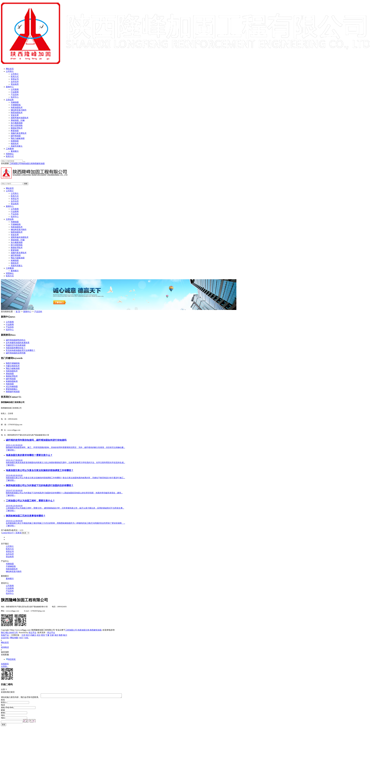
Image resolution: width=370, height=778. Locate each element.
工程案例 (10, 149)
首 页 (18, 312)
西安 (43, 635)
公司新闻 (15, 89)
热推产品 (5, 635)
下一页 (15, 533)
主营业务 (10, 100)
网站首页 (10, 69)
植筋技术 (15, 143)
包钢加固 (15, 102)
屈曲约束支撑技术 (18, 133)
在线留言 (5, 664)
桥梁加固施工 (12, 389)
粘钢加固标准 (12, 381)
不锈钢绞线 (16, 105)
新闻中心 (10, 87)
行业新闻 (15, 92)
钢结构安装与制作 (18, 110)
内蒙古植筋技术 (13, 366)
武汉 (39, 635)
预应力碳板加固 (18, 138)
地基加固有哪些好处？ (16, 348)
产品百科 (15, 94)
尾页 (20, 533)
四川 (28, 635)
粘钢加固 (15, 141)
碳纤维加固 (16, 136)
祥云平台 (32, 633)
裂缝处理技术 (17, 128)
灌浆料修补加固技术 (19, 118)
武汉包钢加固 (12, 386)
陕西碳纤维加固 (13, 392)
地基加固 (10, 384)
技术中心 (15, 97)
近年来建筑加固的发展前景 (17, 343)
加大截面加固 (17, 123)
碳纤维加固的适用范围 (16, 353)
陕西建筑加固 (39, 163)
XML (26, 638)
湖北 (56, 635)
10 (11, 533)
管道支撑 (15, 115)
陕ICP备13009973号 (9, 633)
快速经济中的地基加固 (16, 345)
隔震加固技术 (17, 113)
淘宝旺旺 (11, 659)
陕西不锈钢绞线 (13, 363)
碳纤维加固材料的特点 (16, 340)
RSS (21, 638)
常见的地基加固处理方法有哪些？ (20, 350)
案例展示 (15, 151)
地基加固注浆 (27, 163)
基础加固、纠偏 (18, 120)
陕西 (61, 635)
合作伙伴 (15, 82)
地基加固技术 (17, 107)
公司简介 (10, 71)
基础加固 (10, 373)
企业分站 (5, 638)
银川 (65, 635)
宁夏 (47, 635)
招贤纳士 (10, 154)
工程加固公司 (15, 163)
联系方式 (15, 76)
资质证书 (15, 79)
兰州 (23, 635)
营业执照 (15, 84)
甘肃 (52, 635)
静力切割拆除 (17, 125)
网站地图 (14, 638)
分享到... (4, 666)
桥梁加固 (15, 131)
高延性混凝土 (17, 146)
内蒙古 (33, 635)
